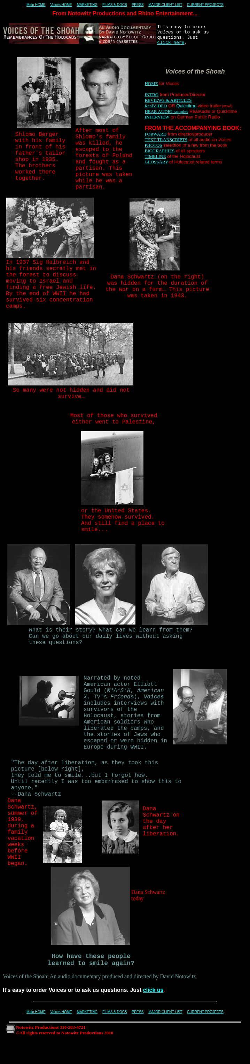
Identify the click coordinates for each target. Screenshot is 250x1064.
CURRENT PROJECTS (205, 5)
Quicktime (186, 105)
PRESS (137, 5)
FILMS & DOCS (114, 5)
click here (171, 42)
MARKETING (87, 5)
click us (153, 990)
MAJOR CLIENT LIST (165, 5)
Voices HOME (61, 5)
